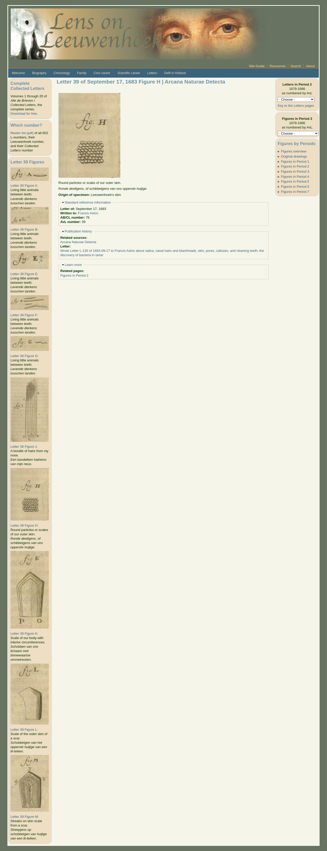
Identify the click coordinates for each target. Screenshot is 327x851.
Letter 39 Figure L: (24, 729)
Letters (152, 73)
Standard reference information (88, 202)
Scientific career (129, 73)
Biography (39, 73)
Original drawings (294, 156)
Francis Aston (88, 213)
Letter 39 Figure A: (24, 185)
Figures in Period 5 (295, 181)
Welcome (18, 73)
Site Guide (257, 66)
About (310, 66)
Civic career (102, 73)
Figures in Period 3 (295, 171)
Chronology (62, 73)
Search (295, 66)
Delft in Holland (175, 73)
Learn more (73, 265)
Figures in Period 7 (295, 192)
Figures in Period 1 (295, 161)
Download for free (23, 113)
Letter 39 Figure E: (24, 274)
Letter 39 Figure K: (24, 633)
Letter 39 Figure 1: (24, 446)
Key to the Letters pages (296, 106)
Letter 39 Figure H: (24, 525)
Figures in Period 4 (295, 177)
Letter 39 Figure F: (24, 315)
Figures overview (293, 151)
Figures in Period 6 (295, 186)
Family (81, 73)
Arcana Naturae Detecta (78, 242)
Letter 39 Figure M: (24, 817)
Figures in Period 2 (74, 275)
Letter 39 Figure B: (24, 229)
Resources (278, 66)
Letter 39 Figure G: (24, 356)
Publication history (78, 231)
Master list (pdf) (21, 133)
